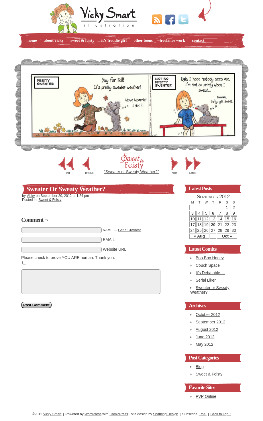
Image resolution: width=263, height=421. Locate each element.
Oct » (227, 236)
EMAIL (109, 239)
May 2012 (204, 344)
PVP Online (206, 396)
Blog (200, 366)
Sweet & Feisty (82, 40)
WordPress (93, 414)
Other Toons (143, 40)
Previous (89, 172)
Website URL (114, 249)
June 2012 (205, 337)
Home (32, 40)
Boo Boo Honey (210, 258)
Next (174, 172)
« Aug (199, 236)
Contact (198, 40)
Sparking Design (165, 414)
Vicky (31, 196)
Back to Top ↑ (220, 414)
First (67, 172)
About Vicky (54, 40)
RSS (203, 414)
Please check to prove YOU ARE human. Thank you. (68, 257)
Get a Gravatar (129, 230)
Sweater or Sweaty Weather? (65, 189)
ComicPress (118, 414)
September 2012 (210, 322)
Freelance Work (172, 40)
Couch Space (208, 265)
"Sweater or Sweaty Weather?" (131, 171)
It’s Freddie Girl (114, 40)
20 (213, 224)
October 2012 (208, 314)
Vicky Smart (52, 414)
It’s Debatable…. (210, 272)
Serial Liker (206, 280)
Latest (193, 172)
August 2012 (207, 329)
